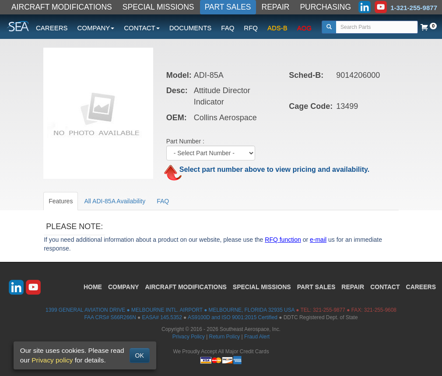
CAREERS (52, 27)
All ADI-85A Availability (114, 201)
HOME (93, 286)
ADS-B (277, 27)
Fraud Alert (257, 337)
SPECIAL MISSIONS (158, 7)
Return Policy (224, 337)
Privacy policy (52, 360)
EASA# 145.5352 (162, 317)
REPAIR (276, 7)
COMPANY (123, 286)
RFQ (251, 27)
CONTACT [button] (141, 27)
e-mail (318, 239)
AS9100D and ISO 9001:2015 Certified (232, 317)
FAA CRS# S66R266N (110, 317)
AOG (304, 27)
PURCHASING (325, 7)
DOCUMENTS (190, 27)
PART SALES (228, 7)
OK (139, 355)
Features (61, 201)
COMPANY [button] (96, 27)
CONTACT (385, 286)
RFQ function (283, 239)
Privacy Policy (188, 337)
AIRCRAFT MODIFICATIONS (61, 7)
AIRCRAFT (185, 286)
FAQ (227, 27)
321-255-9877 (329, 310)
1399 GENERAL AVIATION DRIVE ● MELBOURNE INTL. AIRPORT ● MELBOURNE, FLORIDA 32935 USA (170, 310)
